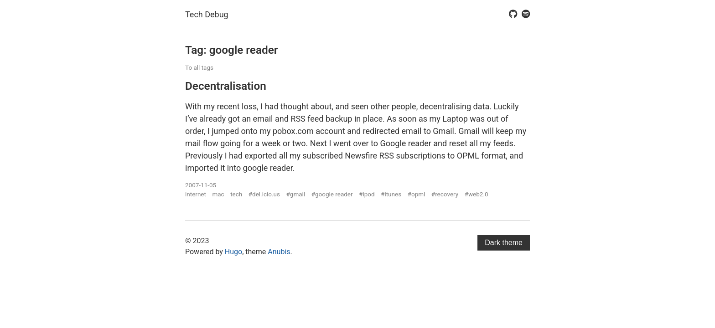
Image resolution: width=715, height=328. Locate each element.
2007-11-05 (200, 185)
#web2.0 (476, 194)
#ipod (367, 194)
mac (218, 194)
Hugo (233, 251)
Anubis (279, 251)
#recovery (444, 194)
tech (236, 194)
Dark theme (504, 242)
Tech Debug (206, 14)
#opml (416, 194)
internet (195, 194)
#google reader (332, 194)
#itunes (391, 194)
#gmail (295, 194)
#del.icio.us (264, 194)
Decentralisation (225, 85)
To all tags (199, 67)
